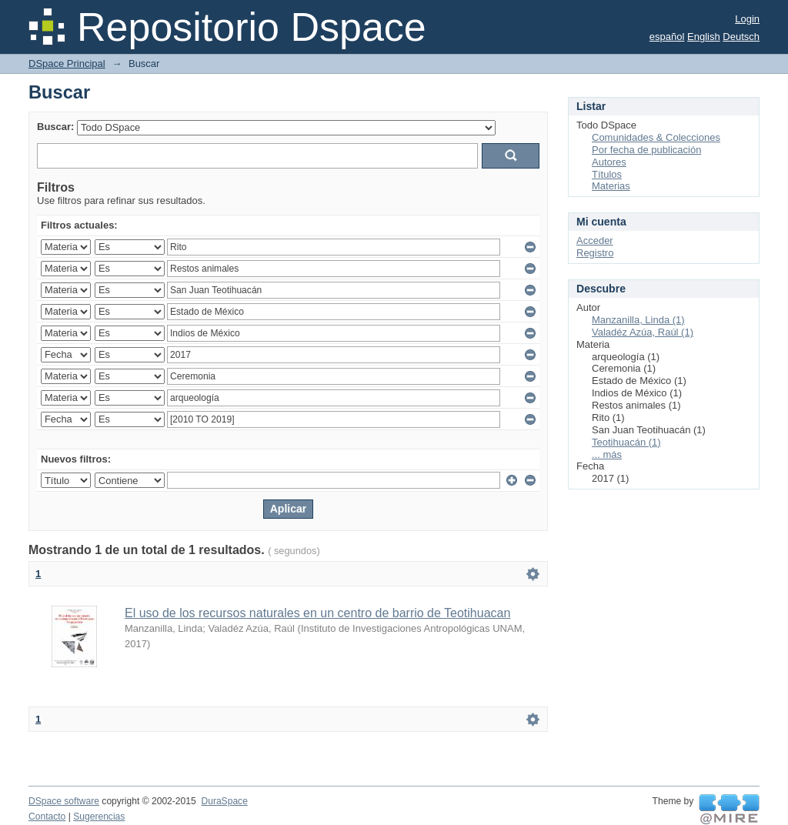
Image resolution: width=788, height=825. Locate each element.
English (703, 36)
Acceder (594, 240)
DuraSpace (224, 801)
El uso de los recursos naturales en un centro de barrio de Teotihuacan (317, 613)
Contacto (46, 816)
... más (607, 454)
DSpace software (63, 801)
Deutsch (741, 36)
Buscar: (55, 126)
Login (747, 19)
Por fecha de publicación (646, 149)
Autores (609, 162)
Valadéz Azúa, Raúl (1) (642, 332)
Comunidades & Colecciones (656, 137)
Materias (611, 186)
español (667, 36)
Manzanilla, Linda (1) (638, 320)
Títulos (607, 174)
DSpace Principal (66, 63)
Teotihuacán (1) (626, 442)
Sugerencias (99, 816)
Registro (594, 253)
